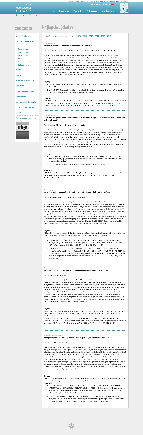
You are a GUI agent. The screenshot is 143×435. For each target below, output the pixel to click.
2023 (60, 36)
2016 (103, 36)
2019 (85, 36)
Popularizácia (107, 11)
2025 (48, 36)
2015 (109, 36)
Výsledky (77, 11)
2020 (79, 36)
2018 (91, 36)
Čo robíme (64, 11)
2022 (67, 36)
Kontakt (105, 4)
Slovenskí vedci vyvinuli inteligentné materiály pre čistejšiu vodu (99, 1)
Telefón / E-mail (95, 4)
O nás (52, 11)
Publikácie (91, 11)
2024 (54, 36)
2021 (73, 36)
